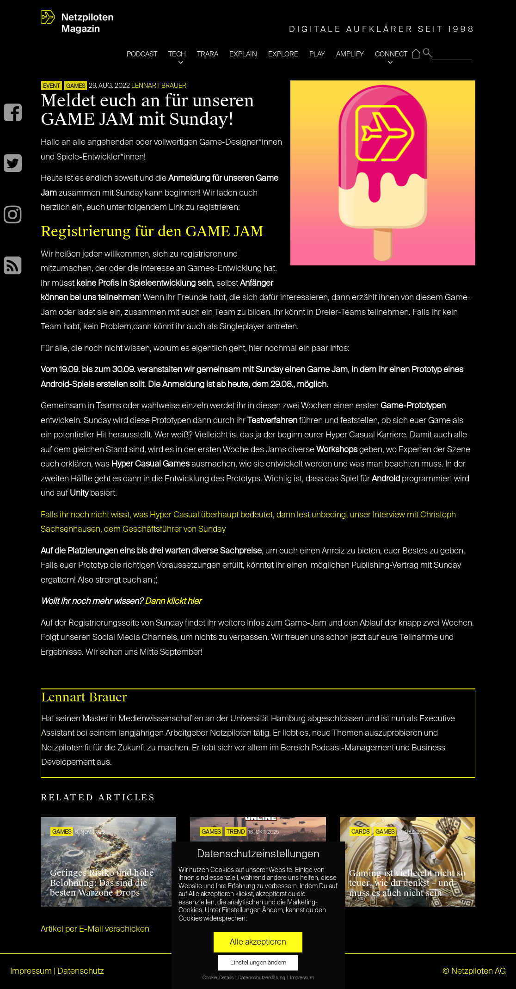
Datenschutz (80, 971)
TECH (177, 54)
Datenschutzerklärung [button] (262, 978)
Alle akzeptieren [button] (258, 942)
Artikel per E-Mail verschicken (95, 929)
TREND (236, 832)
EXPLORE (283, 54)
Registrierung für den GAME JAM (152, 231)
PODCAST (142, 54)
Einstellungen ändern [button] (258, 963)
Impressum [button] (302, 978)
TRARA (207, 54)
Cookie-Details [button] (218, 978)
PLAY (317, 54)
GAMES (75, 86)
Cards (360, 832)
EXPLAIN (243, 54)
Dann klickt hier (173, 601)
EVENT (51, 86)
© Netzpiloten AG (474, 971)
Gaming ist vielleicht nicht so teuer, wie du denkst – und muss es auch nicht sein (407, 883)
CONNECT (391, 54)
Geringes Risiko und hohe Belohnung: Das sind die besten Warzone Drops (102, 882)
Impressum (31, 971)
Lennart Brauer (158, 86)
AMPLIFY (350, 54)
